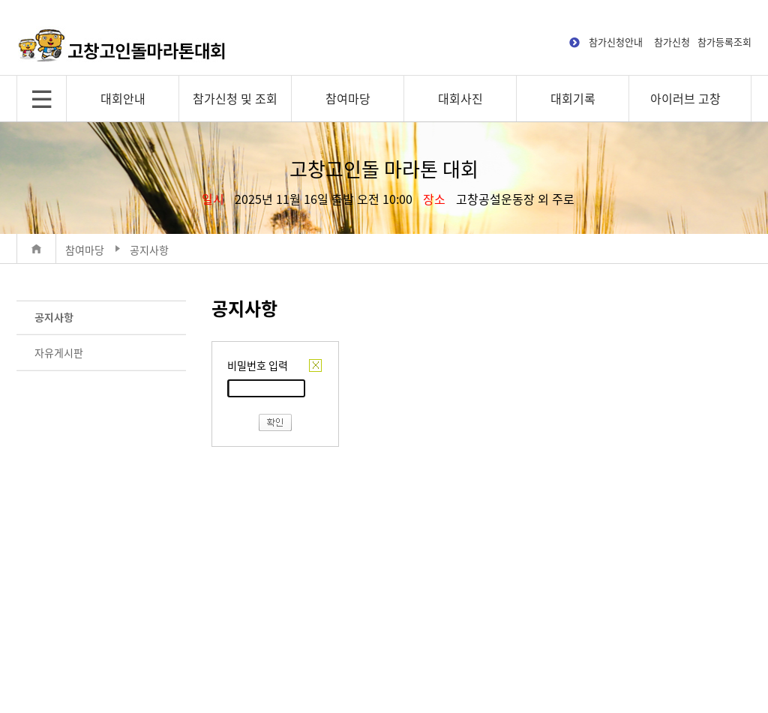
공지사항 (54, 317)
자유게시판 (58, 352)
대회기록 (573, 98)
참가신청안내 (616, 41)
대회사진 (460, 98)
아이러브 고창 (685, 98)
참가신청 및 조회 (235, 98)
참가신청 (672, 41)
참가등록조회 (725, 41)
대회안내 (123, 98)
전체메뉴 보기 (41, 98)
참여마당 (348, 98)
